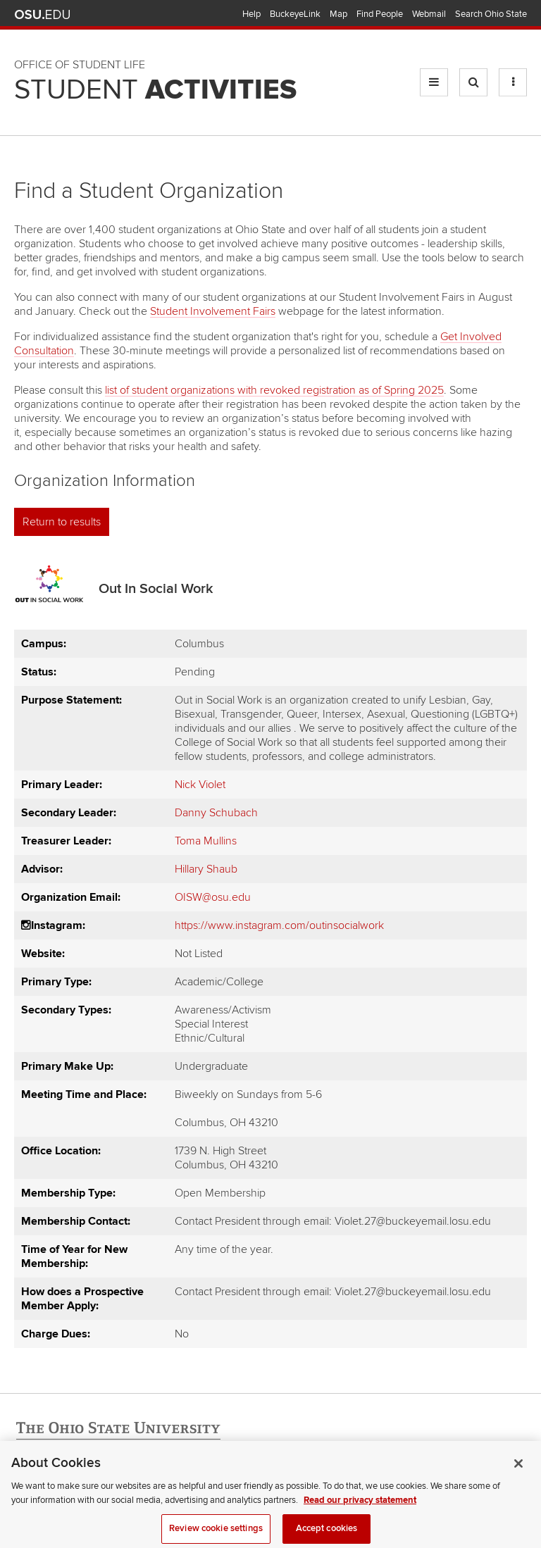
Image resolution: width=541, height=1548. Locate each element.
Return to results (62, 522)
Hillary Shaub (206, 869)
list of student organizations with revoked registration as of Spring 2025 (274, 390)
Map (338, 14)
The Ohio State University (42, 14)
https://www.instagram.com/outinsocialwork (279, 925)
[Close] (518, 1478)
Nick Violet (200, 785)
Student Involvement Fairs (212, 311)
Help (251, 14)
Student (155, 90)
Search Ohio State (491, 14)
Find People (379, 14)
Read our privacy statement (360, 1515)
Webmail (429, 14)
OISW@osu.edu (213, 897)
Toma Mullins (206, 841)
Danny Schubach (216, 813)
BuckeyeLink (295, 14)
